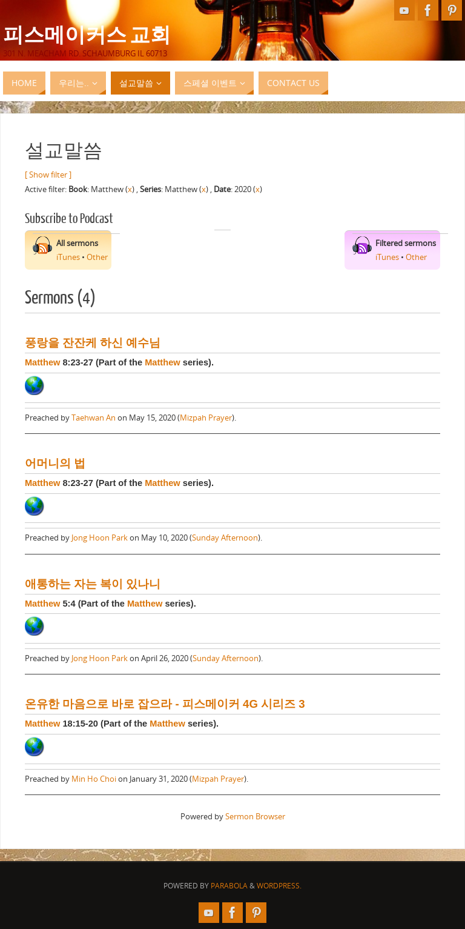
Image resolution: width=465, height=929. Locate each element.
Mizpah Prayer (206, 417)
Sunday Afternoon (225, 537)
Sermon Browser (255, 816)
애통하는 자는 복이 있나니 (93, 584)
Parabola (229, 886)
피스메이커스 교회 (87, 34)
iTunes (68, 256)
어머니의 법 (55, 463)
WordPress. (279, 886)
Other (97, 256)
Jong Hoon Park (99, 537)
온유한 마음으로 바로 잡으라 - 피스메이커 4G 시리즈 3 (165, 704)
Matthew (43, 362)
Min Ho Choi (93, 778)
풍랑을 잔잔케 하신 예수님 (93, 342)
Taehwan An (93, 417)
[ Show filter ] (48, 174)
